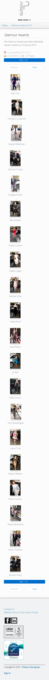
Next (35, 67)
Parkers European (31, 667)
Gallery (4, 25)
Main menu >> (24, 20)
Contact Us (9, 609)
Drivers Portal (31, 612)
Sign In (7, 673)
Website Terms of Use (14, 612)
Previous (14, 67)
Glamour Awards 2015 (21, 25)
